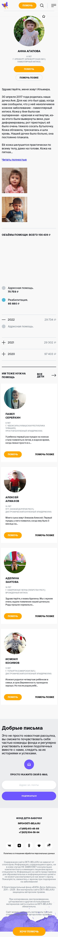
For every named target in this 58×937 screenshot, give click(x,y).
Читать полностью (14, 159)
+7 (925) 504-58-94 (29, 832)
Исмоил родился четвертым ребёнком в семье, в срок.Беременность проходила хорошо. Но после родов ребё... (27, 682)
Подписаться (29, 796)
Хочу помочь (29, 931)
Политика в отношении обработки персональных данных (29, 853)
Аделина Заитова (12, 580)
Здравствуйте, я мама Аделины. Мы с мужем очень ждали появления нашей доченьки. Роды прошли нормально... (29, 601)
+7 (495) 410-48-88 (29, 828)
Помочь (27, 5)
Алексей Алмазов (12, 499)
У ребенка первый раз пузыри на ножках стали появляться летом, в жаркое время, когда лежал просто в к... (28, 440)
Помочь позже (29, 77)
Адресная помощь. (21, 287)
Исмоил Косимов (12, 661)
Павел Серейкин (13, 416)
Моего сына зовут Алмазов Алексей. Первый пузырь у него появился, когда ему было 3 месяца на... (29, 520)
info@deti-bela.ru (29, 823)
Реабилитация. (18, 299)
